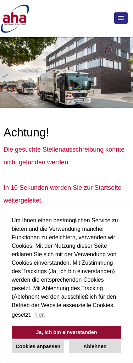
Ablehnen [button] (95, 346)
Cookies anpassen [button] (38, 346)
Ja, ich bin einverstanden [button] (66, 332)
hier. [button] (39, 315)
